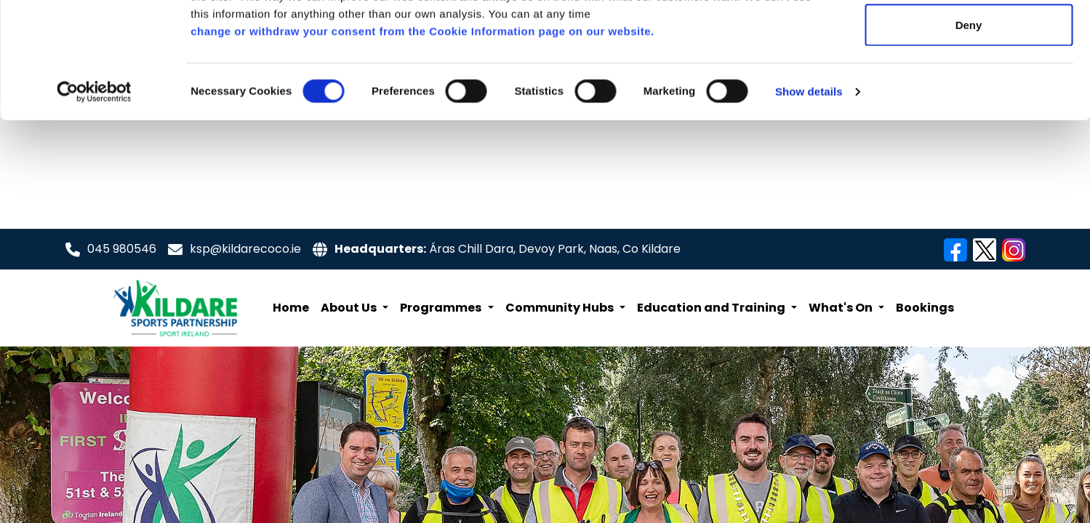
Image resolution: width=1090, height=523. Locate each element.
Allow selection (968, 86)
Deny (968, 133)
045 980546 (121, 247)
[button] (354, 306)
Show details (809, 200)
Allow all (969, 38)
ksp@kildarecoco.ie (245, 247)
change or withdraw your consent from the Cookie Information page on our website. (422, 140)
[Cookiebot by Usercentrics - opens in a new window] (94, 200)
